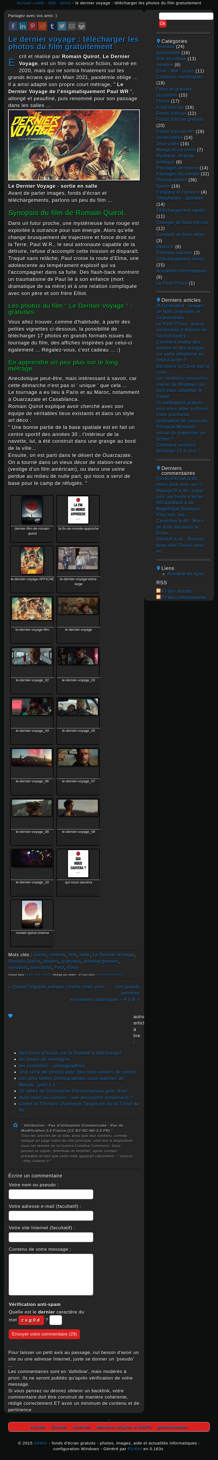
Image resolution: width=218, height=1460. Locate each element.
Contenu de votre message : (40, 1249)
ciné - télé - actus (53, 3)
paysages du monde (177, 174)
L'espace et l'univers (178, 192)
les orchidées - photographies (52, 1066)
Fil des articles (176, 591)
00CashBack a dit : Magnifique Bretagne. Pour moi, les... (179, 508)
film (72, 954)
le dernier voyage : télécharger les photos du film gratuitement (73, 43)
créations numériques (179, 77)
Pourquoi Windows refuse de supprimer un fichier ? (180, 433)
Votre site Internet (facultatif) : (42, 1227)
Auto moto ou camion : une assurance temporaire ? (76, 1097)
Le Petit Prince (172, 283)
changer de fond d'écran (182, 222)
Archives (81, 1426)
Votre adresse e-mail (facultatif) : (45, 1206)
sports (163, 186)
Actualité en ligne (185, 574)
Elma (72, 967)
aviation (164, 64)
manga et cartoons (176, 150)
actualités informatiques (181, 271)
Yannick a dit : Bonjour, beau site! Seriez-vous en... (180, 545)
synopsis (18, 967)
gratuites (71, 961)
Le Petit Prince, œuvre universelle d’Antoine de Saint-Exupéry (181, 330)
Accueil (24, 3)
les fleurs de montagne (44, 1059)
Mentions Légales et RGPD (123, 1426)
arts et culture (171, 59)
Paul (59, 967)
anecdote (41, 967)
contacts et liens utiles (180, 234)
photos (50, 961)
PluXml (135, 1448)
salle (84, 954)
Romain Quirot (24, 961)
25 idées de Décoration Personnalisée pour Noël (73, 1091)
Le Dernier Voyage (113, 954)
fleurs (163, 101)
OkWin (40, 1443)
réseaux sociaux (174, 252)
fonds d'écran (171, 113)
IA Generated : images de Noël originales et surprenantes (180, 311)
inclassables (169, 137)
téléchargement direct (180, 259)
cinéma (57, 954)
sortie (40, 954)
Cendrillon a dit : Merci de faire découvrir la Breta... (180, 527)
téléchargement (101, 961)
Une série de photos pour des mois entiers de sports (77, 1072)
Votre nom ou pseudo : (34, 1185)
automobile (168, 53)
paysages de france (177, 168)
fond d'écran (170, 107)
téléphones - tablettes (180, 198)
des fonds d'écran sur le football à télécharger (70, 1053)
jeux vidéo (167, 144)
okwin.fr (165, 247)
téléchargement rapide (180, 210)
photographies (171, 180)
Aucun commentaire (111, 974)
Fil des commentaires (184, 597)
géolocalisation (172, 1426)
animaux (165, 46)
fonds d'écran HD (175, 131)
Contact (59, 1426)
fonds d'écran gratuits (180, 119)
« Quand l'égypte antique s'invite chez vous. (57, 986)
